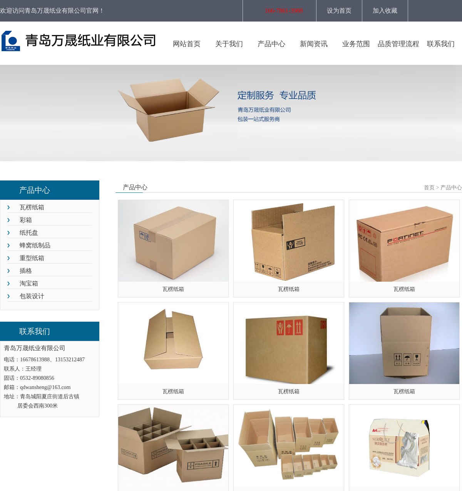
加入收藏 (385, 10)
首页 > (431, 187)
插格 (26, 270)
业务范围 (356, 44)
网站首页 (187, 44)
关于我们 (229, 44)
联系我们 (441, 44)
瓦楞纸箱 (32, 207)
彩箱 (26, 220)
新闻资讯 (314, 44)
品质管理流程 (398, 44)
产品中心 (271, 44)
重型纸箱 (32, 258)
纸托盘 (29, 232)
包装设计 (32, 296)
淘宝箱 (29, 283)
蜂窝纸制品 (35, 245)
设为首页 (339, 10)
